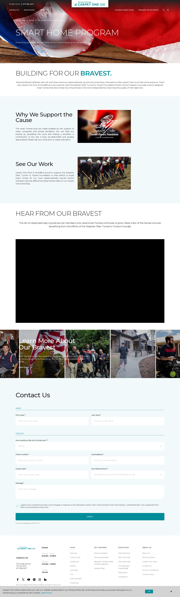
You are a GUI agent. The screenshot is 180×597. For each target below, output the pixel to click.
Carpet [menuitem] (73, 566)
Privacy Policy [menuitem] (148, 574)
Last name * (96, 415)
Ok (149, 591)
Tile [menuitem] (71, 574)
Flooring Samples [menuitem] (101, 557)
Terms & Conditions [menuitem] (150, 570)
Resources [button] (29, 10)
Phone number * (22, 454)
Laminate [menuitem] (74, 570)
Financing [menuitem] (74, 583)
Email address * (97, 454)
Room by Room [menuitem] (148, 557)
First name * (20, 415)
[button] (163, 10)
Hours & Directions (124, 10)
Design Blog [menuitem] (99, 568)
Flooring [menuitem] (73, 553)
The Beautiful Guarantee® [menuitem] (123, 567)
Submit (90, 517)
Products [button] (14, 10)
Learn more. (46, 593)
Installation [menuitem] (123, 577)
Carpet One (20, 20)
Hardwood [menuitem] (74, 562)
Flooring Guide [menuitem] (124, 562)
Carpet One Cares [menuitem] (149, 562)
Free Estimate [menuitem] (76, 579)
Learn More (25, 367)
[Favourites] (168, 10)
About (31, 20)
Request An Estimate (148, 10)
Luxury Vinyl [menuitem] (75, 557)
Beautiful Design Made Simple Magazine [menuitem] (103, 563)
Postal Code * (21, 469)
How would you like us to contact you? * (32, 440)
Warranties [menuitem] (122, 573)
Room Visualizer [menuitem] (101, 553)
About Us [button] (43, 10)
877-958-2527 (28, 4)
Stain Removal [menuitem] (124, 553)
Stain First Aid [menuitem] (124, 557)
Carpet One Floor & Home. (33, 585)
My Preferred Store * (99, 469)
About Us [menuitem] (146, 553)
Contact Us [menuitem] (147, 566)
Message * (20, 483)
